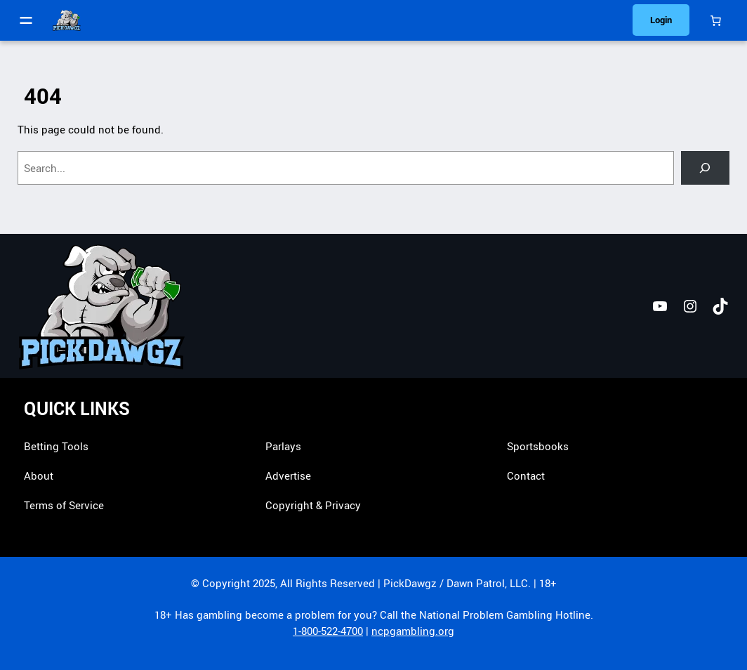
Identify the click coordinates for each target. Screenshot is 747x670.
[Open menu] (26, 20)
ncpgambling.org (412, 631)
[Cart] (716, 20)
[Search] (705, 168)
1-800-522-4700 (328, 631)
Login (661, 19)
